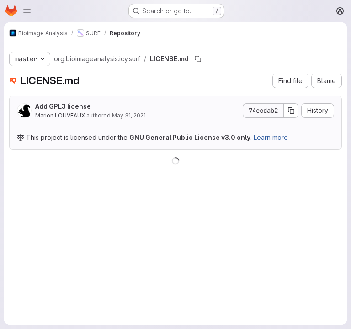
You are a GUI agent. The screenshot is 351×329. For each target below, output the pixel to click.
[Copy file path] (198, 59)
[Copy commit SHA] (291, 110)
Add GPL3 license (63, 106)
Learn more (271, 137)
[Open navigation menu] (27, 11)
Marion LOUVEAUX (60, 115)
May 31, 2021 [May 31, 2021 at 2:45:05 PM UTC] (129, 115)
